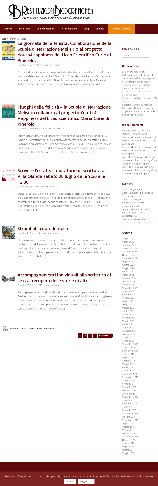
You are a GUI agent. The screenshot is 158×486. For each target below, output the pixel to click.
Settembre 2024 (130, 258)
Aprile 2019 (127, 367)
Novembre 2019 (130, 344)
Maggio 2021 (128, 321)
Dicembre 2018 (129, 373)
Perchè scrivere (130, 196)
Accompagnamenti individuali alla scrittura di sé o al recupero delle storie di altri (64, 277)
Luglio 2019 (127, 357)
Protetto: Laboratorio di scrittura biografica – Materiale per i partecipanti (139, 140)
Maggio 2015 (128, 453)
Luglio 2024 (127, 261)
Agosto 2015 (128, 443)
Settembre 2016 (130, 420)
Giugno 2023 (128, 304)
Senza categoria (130, 212)
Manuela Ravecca (52, 65)
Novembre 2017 (130, 396)
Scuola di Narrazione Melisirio (137, 222)
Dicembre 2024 (129, 248)
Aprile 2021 (127, 324)
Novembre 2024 (130, 251)
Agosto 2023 (128, 297)
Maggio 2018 (128, 380)
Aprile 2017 (127, 406)
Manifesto (24, 28)
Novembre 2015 (130, 436)
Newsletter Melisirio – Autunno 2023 (136, 132)
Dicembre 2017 (129, 393)
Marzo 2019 (128, 370)
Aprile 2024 (127, 271)
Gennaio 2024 (129, 281)
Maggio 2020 (128, 337)
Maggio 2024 (128, 268)
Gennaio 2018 (129, 390)
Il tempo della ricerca (132, 88)
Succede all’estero (131, 202)
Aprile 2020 (127, 340)
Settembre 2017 (130, 403)
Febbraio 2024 (129, 278)
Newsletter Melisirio (132, 219)
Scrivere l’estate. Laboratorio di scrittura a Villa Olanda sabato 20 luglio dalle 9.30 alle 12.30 (61, 176)
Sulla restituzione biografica (136, 192)
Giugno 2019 (128, 360)
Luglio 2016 (127, 423)
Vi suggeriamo (129, 206)
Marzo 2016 (128, 429)
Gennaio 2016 (129, 433)
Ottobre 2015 (128, 439)
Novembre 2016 (130, 413)
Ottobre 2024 (128, 254)
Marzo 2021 (128, 327)
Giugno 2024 (128, 264)
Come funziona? (45, 28)
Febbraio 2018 (129, 387)
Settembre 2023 (130, 294)
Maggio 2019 (128, 363)
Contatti (100, 28)
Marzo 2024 (128, 274)
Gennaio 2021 (129, 334)
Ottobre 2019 (128, 347)
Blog (86, 28)
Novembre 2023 (130, 287)
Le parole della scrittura (134, 209)
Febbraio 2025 (129, 244)
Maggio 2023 (128, 307)
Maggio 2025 (128, 238)
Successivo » (105, 335)
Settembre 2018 (130, 377)
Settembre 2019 (130, 350)
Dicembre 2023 (129, 284)
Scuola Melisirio (121, 28)
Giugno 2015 (128, 449)
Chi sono (7, 28)
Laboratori (127, 215)
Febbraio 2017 (129, 410)
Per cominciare (69, 28)
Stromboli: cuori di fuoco (43, 228)
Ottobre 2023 (128, 291)
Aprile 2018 (127, 383)
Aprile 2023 (127, 311)
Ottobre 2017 (128, 400)
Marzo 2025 (128, 241)
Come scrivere (129, 199)
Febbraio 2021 (129, 330)
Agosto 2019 (128, 354)
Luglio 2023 (127, 301)
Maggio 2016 (128, 426)
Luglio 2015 (127, 446)
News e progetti (130, 189)
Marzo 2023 (128, 314)
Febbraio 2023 (129, 317)
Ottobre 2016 (128, 416)
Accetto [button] (70, 481)
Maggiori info (86, 481)
